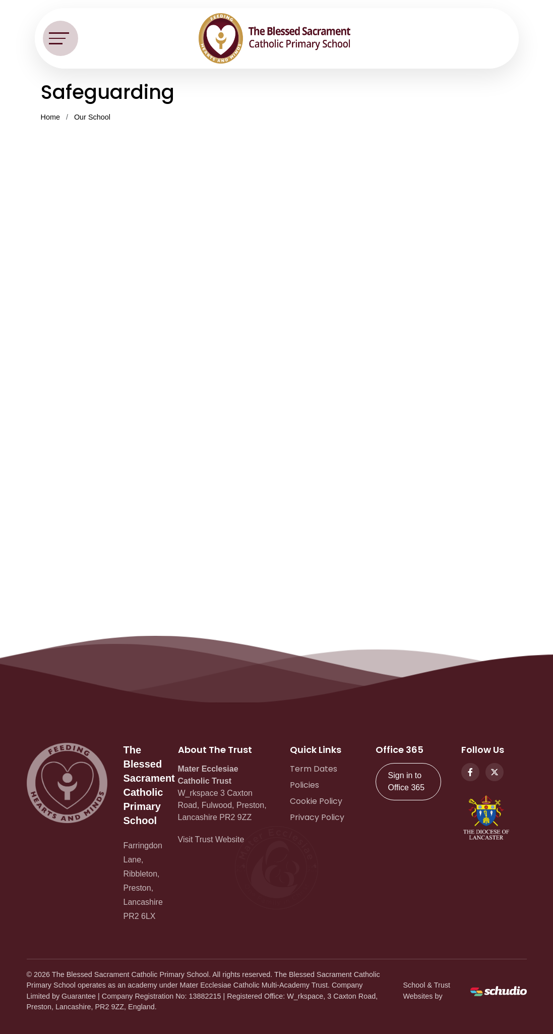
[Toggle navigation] (60, 38)
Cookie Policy (316, 801)
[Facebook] (470, 772)
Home (50, 117)
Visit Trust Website (211, 839)
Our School (92, 117)
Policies (304, 785)
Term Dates (313, 769)
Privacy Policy (317, 817)
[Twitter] (494, 772)
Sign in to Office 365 (406, 781)
